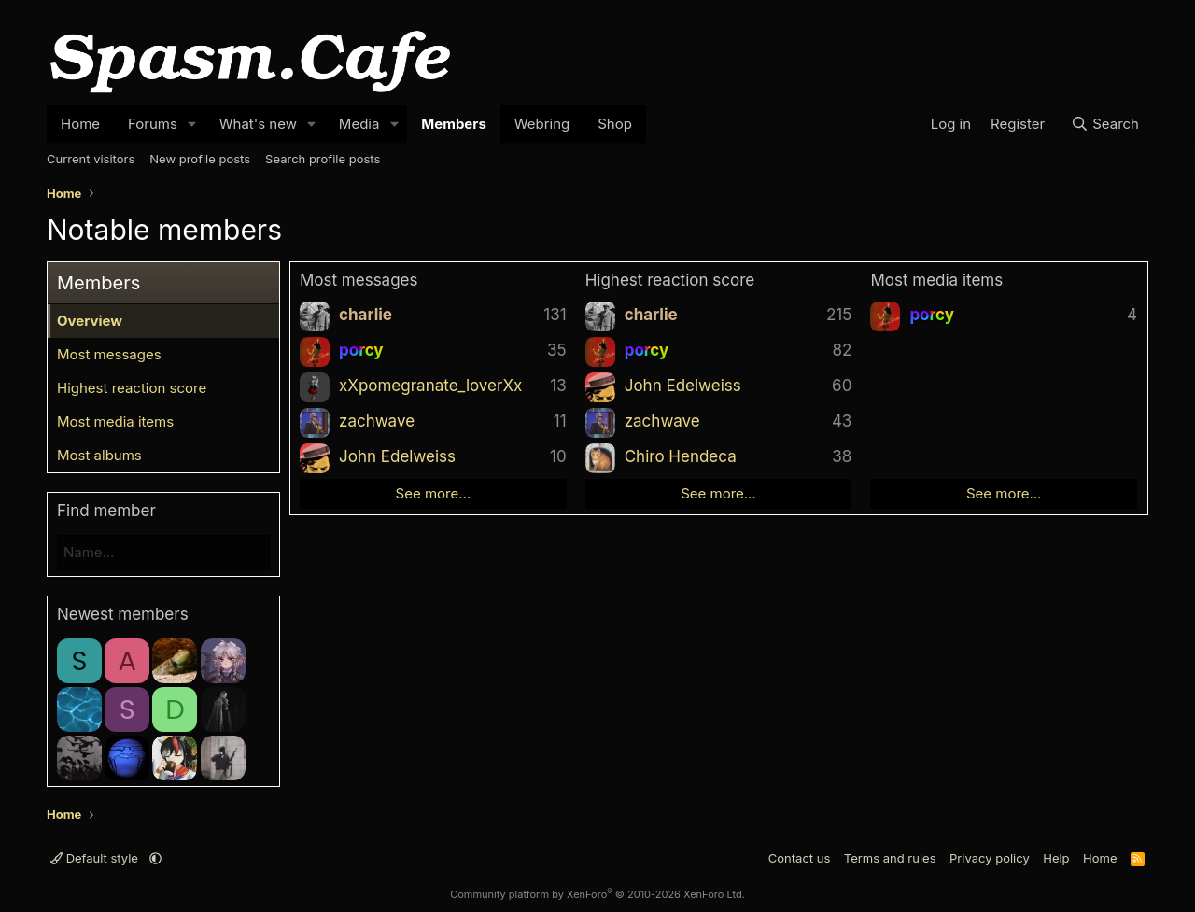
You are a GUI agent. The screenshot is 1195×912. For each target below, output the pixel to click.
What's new (258, 124)
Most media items (115, 421)
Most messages (109, 354)
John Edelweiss (397, 456)
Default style (96, 857)
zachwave (377, 421)
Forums (152, 124)
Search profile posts (322, 158)
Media (359, 124)
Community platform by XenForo (597, 894)
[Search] (1104, 124)
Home (80, 124)
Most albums (99, 455)
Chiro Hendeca (681, 456)
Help (1056, 857)
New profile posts (199, 158)
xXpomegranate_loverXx (430, 385)
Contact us (799, 857)
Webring (541, 124)
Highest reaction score (131, 388)
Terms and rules (890, 857)
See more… (433, 493)
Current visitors (90, 158)
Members (453, 124)
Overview (89, 321)
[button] (192, 124)
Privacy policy (989, 857)
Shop (615, 124)
